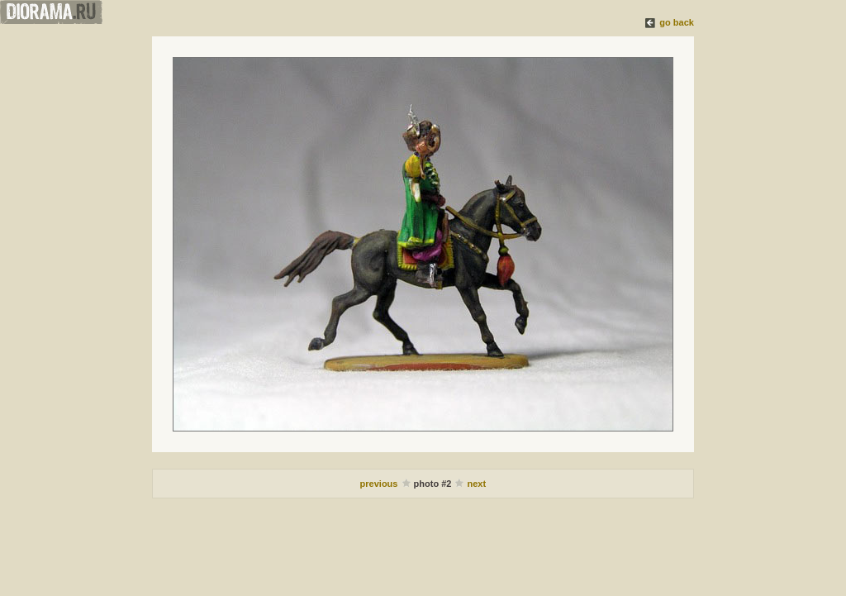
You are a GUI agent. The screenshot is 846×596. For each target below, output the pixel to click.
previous (380, 484)
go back (676, 22)
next (477, 484)
